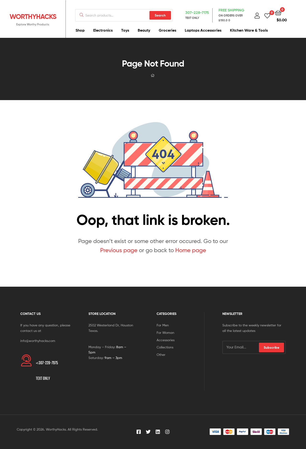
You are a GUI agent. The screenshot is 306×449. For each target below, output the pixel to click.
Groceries (167, 30)
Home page (190, 250)
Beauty (144, 30)
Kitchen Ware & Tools (249, 30)
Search (160, 15)
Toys (125, 30)
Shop (80, 30)
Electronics (103, 30)
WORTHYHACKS (33, 16)
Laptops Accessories (203, 30)
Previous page (118, 250)
